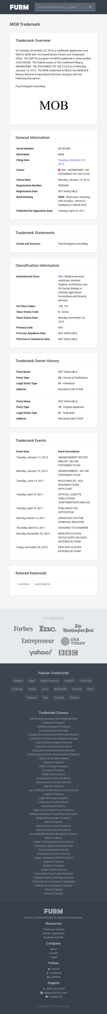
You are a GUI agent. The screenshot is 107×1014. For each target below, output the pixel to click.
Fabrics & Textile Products (53, 758)
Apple (32, 680)
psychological (42, 584)
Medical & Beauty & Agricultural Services (53, 814)
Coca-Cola (85, 680)
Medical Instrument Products (53, 817)
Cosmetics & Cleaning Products (53, 746)
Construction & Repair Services (54, 742)
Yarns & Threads (53, 893)
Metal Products (53, 821)
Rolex (90, 689)
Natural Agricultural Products (53, 829)
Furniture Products (53, 770)
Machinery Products (53, 806)
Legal (53, 957)
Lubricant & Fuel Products (53, 802)
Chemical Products (53, 722)
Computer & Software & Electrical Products (53, 734)
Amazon (18, 680)
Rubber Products (53, 861)
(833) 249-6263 (53, 988)
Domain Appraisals (53, 933)
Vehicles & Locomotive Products (53, 885)
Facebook (17, 689)
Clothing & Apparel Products (53, 726)
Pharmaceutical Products (54, 849)
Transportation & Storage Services (53, 877)
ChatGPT (69, 680)
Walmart (74, 697)
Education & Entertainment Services (53, 750)
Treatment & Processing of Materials (53, 881)
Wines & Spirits (53, 889)
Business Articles (53, 937)
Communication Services (53, 730)
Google (32, 689)
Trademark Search (53, 929)
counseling (23, 584)
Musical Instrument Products (53, 825)
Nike (45, 697)
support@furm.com (53, 992)
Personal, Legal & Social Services (53, 845)
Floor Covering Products (53, 766)
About (53, 949)
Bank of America (50, 680)
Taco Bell (59, 697)
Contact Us (53, 996)
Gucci (45, 689)
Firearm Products (53, 762)
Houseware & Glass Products (53, 778)
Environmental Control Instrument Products (53, 754)
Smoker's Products (53, 865)
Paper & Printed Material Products (53, 841)
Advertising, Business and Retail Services (53, 718)
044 (60, 276)
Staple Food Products (53, 869)
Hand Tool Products (53, 774)
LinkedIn (54, 976)
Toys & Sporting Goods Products (53, 873)
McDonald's (60, 689)
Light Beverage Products (53, 798)
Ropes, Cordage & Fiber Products (53, 857)
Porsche (77, 689)
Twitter (53, 968)
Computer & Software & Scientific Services (53, 738)
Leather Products (53, 794)
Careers (53, 953)
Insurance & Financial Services (53, 782)
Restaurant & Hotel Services (53, 853)
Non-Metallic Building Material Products (53, 833)
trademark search (45, 917)
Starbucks (31, 697)
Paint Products (53, 837)
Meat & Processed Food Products (53, 810)
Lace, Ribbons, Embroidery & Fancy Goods (53, 790)
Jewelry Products (53, 786)
